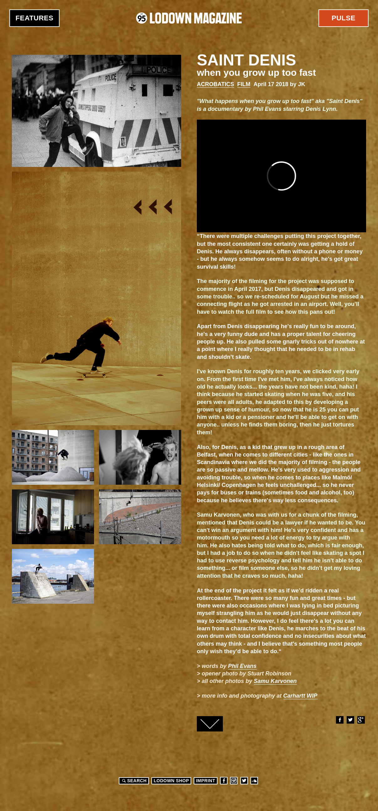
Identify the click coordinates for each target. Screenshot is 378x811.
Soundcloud (254, 780)
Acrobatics (215, 84)
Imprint (205, 780)
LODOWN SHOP (171, 780)
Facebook (339, 720)
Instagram (234, 780)
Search (133, 780)
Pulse (343, 18)
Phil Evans (242, 666)
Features (35, 18)
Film (243, 84)
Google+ (360, 720)
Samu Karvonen (275, 681)
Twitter (350, 720)
